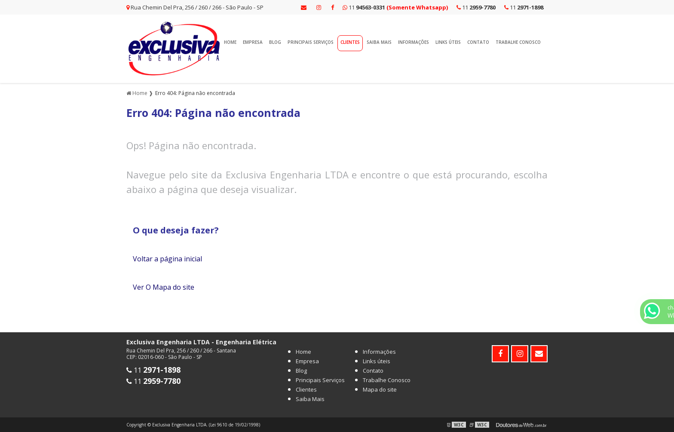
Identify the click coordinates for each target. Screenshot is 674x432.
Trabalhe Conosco (518, 42)
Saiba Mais (379, 42)
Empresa (253, 42)
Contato (478, 42)
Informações (413, 42)
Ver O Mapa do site (163, 287)
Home (230, 42)
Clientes (350, 42)
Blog (275, 42)
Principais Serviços (311, 42)
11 (523, 7)
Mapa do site (380, 389)
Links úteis (448, 42)
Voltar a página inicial (167, 258)
